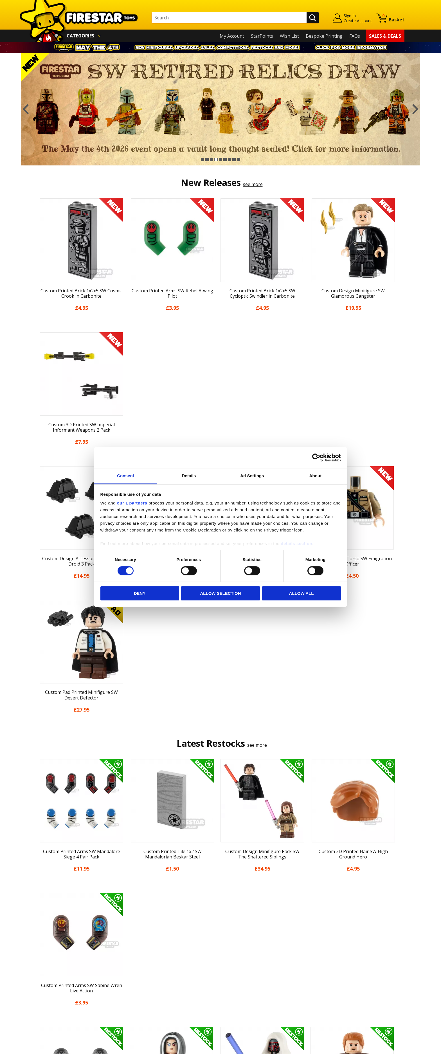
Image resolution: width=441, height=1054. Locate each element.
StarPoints (262, 36)
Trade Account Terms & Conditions (165, 991)
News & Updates (54, 955)
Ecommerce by (383, 1047)
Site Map (46, 1011)
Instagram (265, 952)
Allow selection (220, 593)
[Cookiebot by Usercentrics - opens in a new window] (316, 457)
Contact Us (140, 930)
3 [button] (211, 159)
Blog (41, 963)
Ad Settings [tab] (252, 475)
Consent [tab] (125, 475)
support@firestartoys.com (156, 958)
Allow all (301, 593)
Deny (140, 593)
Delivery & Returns (56, 971)
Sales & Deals (385, 36)
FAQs (354, 36)
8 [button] (234, 159)
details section (296, 543)
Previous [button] (26, 109)
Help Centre (141, 940)
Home (43, 930)
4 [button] (216, 159)
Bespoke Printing (324, 36)
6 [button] (225, 159)
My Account (232, 36)
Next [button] (415, 109)
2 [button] (207, 159)
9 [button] (238, 159)
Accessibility (49, 995)
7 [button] (229, 159)
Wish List (289, 36)
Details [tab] (189, 475)
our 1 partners (132, 503)
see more (253, 184)
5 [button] (220, 159)
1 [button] (202, 159)
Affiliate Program (147, 1000)
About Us (46, 947)
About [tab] (315, 475)
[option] (220, 109)
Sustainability (51, 1003)
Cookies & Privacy (55, 987)
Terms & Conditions (57, 979)
